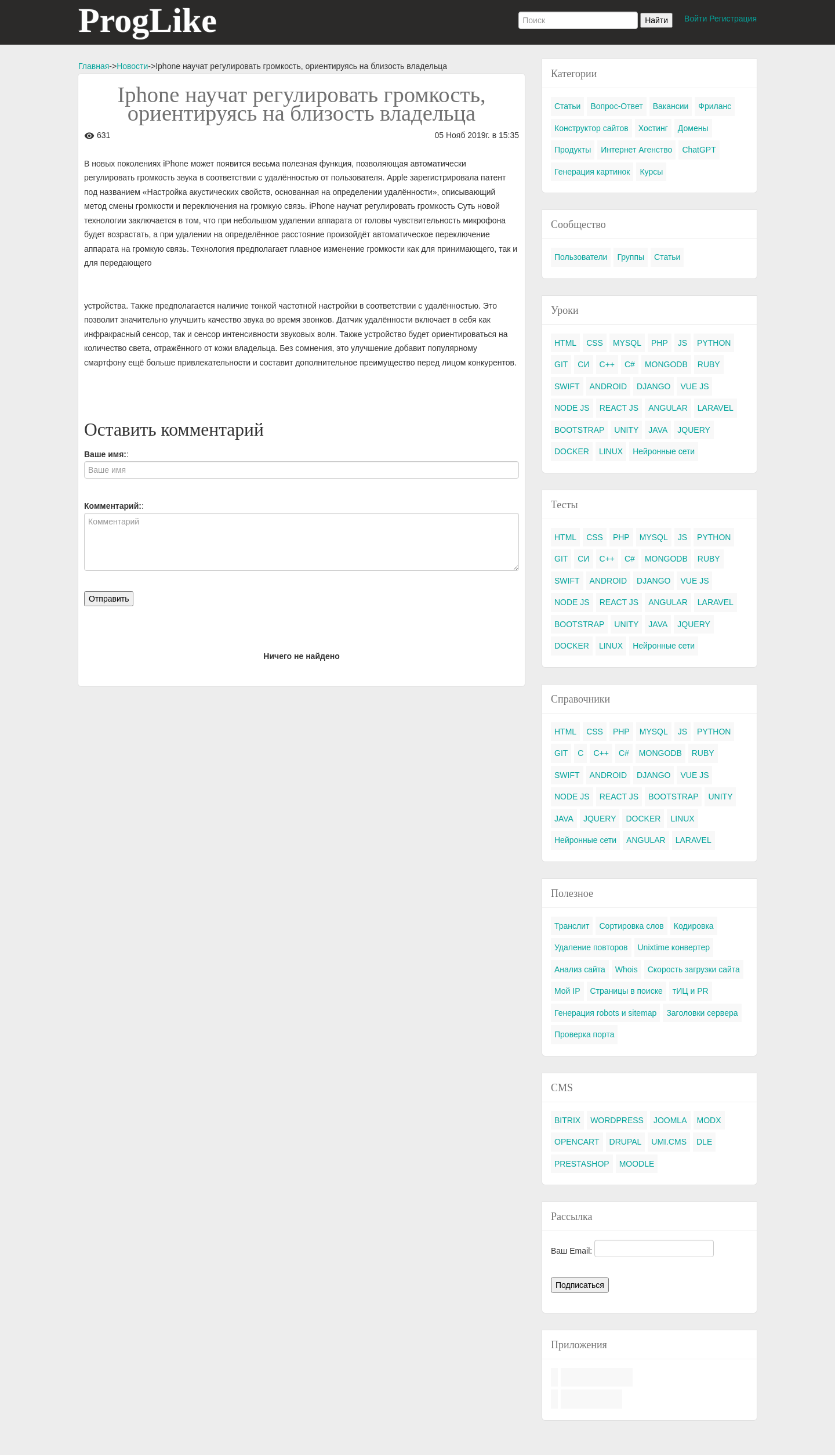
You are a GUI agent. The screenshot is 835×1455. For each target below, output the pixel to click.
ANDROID (608, 386)
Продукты (572, 149)
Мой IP (567, 991)
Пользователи (580, 257)
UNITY (626, 430)
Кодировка (694, 926)
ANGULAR (668, 407)
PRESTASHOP (581, 1163)
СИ (583, 364)
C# (630, 364)
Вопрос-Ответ (616, 106)
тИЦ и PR (691, 991)
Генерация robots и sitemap (605, 1013)
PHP (659, 343)
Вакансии (671, 106)
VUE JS (694, 386)
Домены (693, 128)
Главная (93, 66)
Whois (626, 969)
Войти (695, 18)
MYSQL (627, 343)
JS (682, 343)
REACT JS (619, 407)
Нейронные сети (664, 451)
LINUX (611, 451)
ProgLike (147, 20)
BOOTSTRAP (579, 430)
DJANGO (653, 386)
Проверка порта (584, 1034)
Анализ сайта (579, 969)
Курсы (651, 171)
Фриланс (714, 106)
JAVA (657, 430)
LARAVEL (716, 407)
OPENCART (577, 1141)
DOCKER (571, 451)
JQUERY (693, 430)
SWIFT (567, 386)
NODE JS (572, 407)
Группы (630, 257)
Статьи (567, 106)
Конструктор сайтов (591, 128)
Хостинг (653, 128)
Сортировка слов (631, 926)
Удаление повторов (591, 947)
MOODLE (637, 1163)
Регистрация (733, 18)
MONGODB (666, 364)
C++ (607, 364)
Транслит (571, 926)
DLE (704, 1141)
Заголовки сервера (702, 1013)
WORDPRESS (617, 1120)
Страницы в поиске (626, 991)
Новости (132, 66)
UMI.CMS (669, 1141)
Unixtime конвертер (674, 947)
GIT (561, 364)
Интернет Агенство (636, 149)
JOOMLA (670, 1120)
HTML (565, 343)
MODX (709, 1120)
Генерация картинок (592, 171)
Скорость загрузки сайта (694, 969)
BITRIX (567, 1120)
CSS (594, 343)
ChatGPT (699, 149)
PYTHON (714, 343)
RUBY (709, 364)
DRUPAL (625, 1141)
